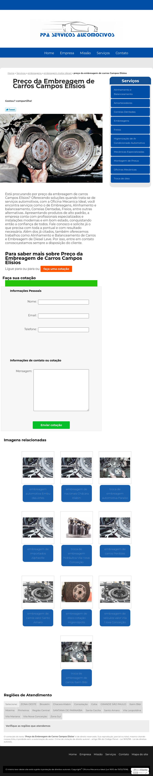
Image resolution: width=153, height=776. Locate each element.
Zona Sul (55, 716)
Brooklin (45, 704)
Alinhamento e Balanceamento (123, 91)
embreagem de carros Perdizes (115, 551)
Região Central (41, 710)
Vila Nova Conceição (35, 716)
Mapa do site (140, 754)
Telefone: (56, 329)
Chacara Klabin (62, 704)
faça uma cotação (56, 269)
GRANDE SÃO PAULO (113, 704)
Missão (85, 53)
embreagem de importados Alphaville (38, 553)
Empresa (67, 53)
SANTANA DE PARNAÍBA (67, 710)
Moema (9, 710)
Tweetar (10, 110)
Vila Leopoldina (132, 710)
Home (49, 53)
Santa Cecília (93, 710)
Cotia (94, 704)
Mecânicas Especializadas (129, 151)
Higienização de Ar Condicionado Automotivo (130, 140)
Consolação (81, 704)
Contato (122, 53)
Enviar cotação (51, 425)
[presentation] (35, 346)
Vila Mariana (12, 716)
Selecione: (11, 704)
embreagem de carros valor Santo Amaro (38, 618)
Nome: (58, 302)
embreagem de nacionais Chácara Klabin (76, 493)
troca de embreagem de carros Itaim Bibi (77, 678)
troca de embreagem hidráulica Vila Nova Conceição (76, 555)
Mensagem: (52, 390)
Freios (117, 129)
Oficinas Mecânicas (125, 169)
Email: (58, 316)
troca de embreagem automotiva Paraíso (115, 493)
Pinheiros (23, 710)
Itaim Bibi (135, 704)
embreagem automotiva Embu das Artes (38, 493)
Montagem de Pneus (126, 160)
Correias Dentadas (125, 111)
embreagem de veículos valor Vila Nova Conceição (114, 618)
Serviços (103, 53)
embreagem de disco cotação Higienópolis (76, 618)
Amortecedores (123, 102)
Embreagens (122, 120)
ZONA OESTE (28, 704)
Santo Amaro (112, 710)
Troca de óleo (122, 178)
